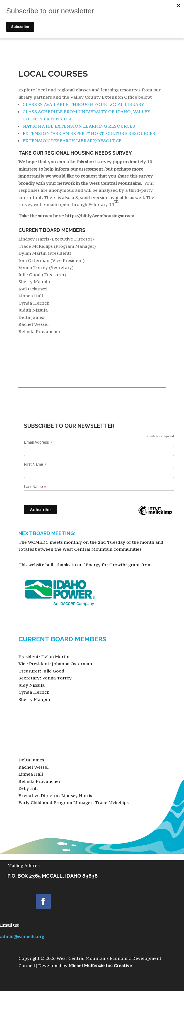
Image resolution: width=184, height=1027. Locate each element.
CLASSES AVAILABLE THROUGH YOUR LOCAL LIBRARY (83, 104)
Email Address (38, 442)
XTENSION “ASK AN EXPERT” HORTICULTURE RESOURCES (90, 133)
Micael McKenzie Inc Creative (100, 965)
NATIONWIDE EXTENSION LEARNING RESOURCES (79, 126)
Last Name (35, 486)
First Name (35, 464)
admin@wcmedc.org (22, 936)
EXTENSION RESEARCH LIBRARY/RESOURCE (72, 140)
